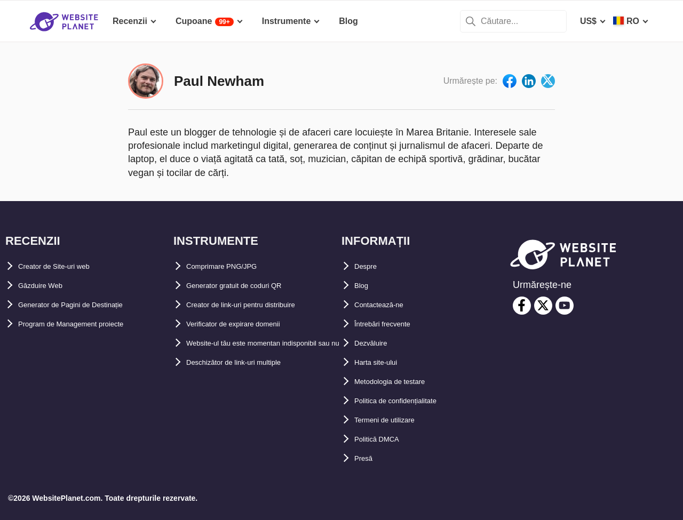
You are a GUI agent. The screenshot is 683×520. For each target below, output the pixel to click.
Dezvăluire (375, 343)
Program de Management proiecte (87, 324)
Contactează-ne (385, 304)
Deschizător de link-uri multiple (249, 381)
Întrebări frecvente (391, 324)
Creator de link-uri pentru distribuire (259, 304)
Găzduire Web (46, 285)
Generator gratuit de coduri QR (249, 285)
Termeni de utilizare (394, 420)
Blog (364, 285)
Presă (366, 458)
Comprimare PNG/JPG (231, 266)
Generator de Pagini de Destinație (86, 304)
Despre (368, 266)
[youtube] (564, 306)
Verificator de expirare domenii (248, 324)
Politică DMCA (383, 439)
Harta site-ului (382, 362)
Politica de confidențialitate (409, 400)
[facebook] (522, 306)
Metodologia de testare (400, 381)
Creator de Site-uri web (65, 266)
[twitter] (543, 306)
